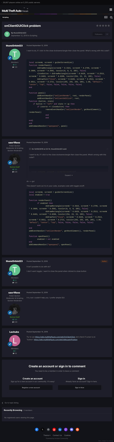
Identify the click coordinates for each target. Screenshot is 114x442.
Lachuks (14, 332)
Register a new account (31, 388)
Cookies (67, 435)
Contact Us (57, 435)
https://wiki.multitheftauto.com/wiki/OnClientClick (55, 337)
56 (15, 353)
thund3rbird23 (20, 33)
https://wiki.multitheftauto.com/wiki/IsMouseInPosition (55, 340)
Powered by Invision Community (57, 438)
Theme (46, 435)
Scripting (33, 35)
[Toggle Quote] (30, 149)
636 (14, 172)
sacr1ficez (14, 142)
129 (14, 67)
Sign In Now (79, 388)
